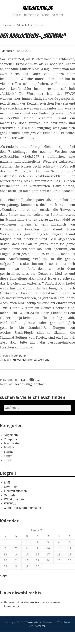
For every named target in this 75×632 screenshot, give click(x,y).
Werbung (43, 359)
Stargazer (39, 625)
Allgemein (11, 434)
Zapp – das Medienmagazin (22, 507)
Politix (8, 451)
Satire (8, 455)
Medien (9, 447)
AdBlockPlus (19, 359)
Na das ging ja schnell (31, 384)
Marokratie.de (37, 8)
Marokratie (11, 443)
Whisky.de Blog (14, 499)
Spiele (8, 460)
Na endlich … (30, 379)
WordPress (63, 622)
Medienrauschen (15, 491)
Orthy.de (10, 495)
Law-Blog (10, 486)
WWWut (10, 503)
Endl (7, 482)
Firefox (32, 359)
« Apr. (4, 575)
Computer (20, 355)
